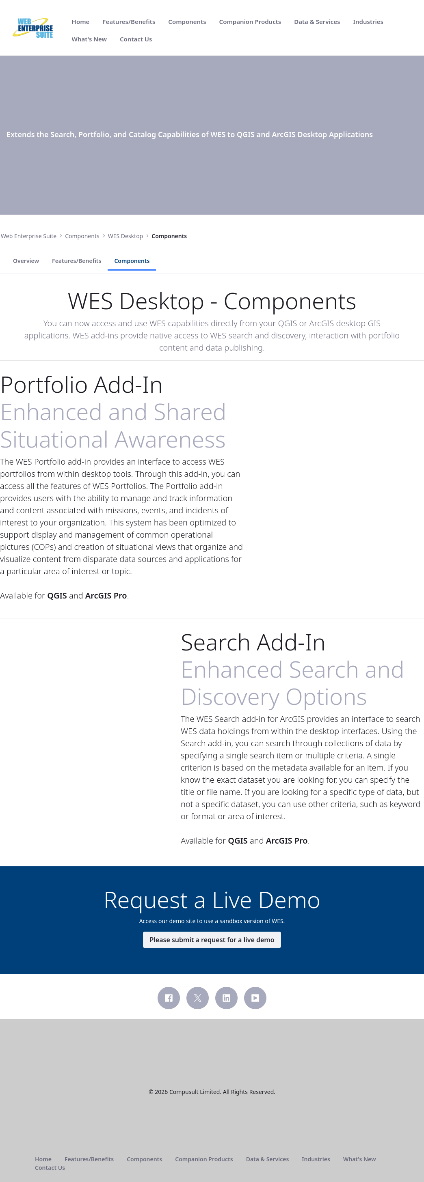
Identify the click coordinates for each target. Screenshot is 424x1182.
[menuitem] (81, 21)
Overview (26, 313)
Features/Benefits (76, 313)
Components (131, 313)
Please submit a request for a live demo (211, 992)
